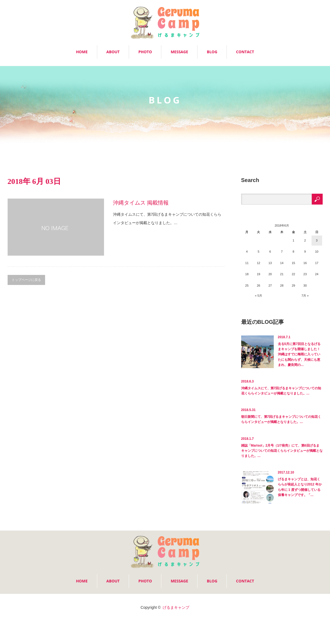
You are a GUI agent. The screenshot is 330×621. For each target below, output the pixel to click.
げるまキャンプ (176, 607)
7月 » (305, 295)
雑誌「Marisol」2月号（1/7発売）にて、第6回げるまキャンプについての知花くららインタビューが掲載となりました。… (282, 451)
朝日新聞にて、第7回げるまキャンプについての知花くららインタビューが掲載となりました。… (281, 419)
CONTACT (245, 51)
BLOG (212, 51)
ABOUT (113, 51)
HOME (82, 51)
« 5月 (258, 295)
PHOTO (145, 51)
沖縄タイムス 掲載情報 (141, 203)
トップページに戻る (26, 280)
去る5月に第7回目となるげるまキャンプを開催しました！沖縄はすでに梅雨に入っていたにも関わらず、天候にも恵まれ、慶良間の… (299, 354)
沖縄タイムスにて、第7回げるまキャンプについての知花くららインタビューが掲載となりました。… (281, 390)
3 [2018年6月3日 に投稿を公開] (317, 240)
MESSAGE (179, 51)
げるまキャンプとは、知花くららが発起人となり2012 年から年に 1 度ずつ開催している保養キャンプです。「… (300, 487)
